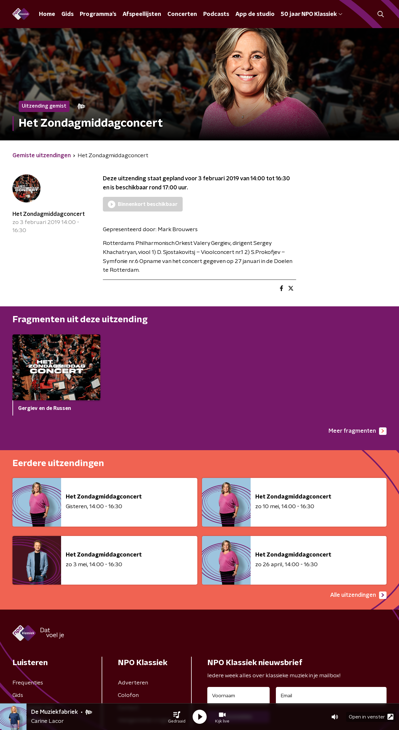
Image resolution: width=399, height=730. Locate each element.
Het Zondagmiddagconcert (48, 214)
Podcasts (216, 14)
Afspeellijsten (142, 14)
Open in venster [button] (371, 717)
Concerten (182, 14)
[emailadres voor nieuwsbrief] (331, 695)
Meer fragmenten (358, 431)
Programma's (98, 14)
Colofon (128, 695)
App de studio (255, 14)
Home (47, 14)
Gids (67, 14)
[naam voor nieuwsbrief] (238, 695)
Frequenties (27, 683)
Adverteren (133, 683)
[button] (177, 717)
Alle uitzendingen (358, 595)
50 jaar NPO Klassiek (311, 14)
